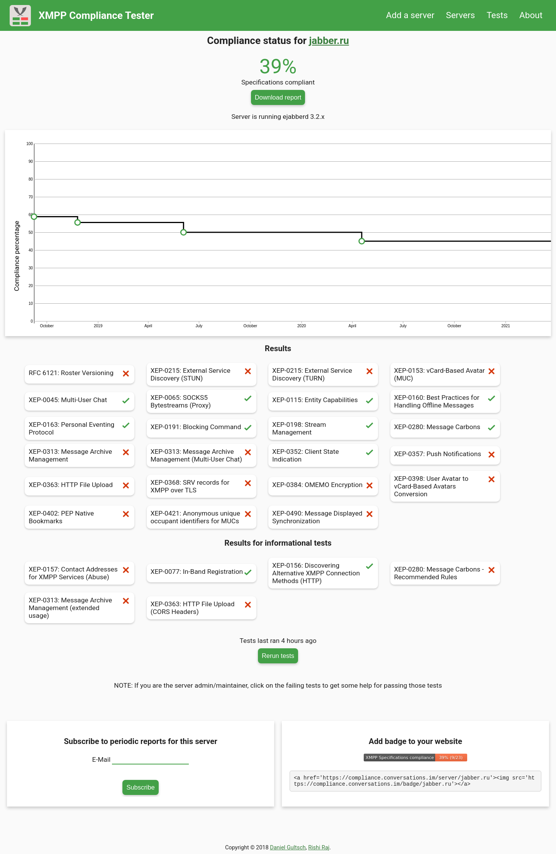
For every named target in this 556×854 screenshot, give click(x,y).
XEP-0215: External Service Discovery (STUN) (202, 374)
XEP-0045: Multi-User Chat (80, 401)
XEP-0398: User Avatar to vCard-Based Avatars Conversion (445, 486)
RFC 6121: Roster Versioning (80, 374)
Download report (278, 97)
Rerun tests (278, 655)
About (530, 15)
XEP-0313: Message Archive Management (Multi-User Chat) (202, 455)
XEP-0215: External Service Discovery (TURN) (323, 374)
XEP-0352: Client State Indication (323, 455)
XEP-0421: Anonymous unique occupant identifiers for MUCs (202, 517)
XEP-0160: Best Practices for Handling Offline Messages (445, 401)
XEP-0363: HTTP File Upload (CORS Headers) (202, 608)
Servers (460, 15)
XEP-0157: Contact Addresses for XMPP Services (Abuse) (80, 573)
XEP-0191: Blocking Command (202, 428)
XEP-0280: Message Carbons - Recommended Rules (445, 573)
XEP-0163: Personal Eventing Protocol (80, 428)
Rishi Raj (318, 847)
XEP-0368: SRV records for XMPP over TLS (202, 486)
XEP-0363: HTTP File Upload (80, 486)
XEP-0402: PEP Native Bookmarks (80, 517)
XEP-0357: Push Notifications (445, 455)
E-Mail (101, 759)
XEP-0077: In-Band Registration (202, 573)
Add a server (410, 15)
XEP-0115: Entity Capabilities (323, 401)
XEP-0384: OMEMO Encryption (323, 486)
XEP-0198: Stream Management (323, 428)
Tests (497, 15)
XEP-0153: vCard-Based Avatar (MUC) (445, 374)
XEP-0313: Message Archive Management (80, 455)
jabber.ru (329, 40)
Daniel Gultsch (288, 847)
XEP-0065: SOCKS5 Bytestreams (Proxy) (202, 401)
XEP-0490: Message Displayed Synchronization (323, 517)
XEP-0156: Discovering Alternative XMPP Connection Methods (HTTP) (323, 573)
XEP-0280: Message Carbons (445, 428)
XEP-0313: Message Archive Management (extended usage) (80, 607)
